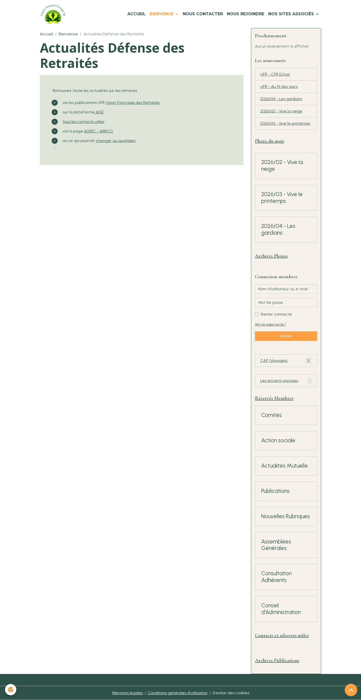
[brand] (54, 14)
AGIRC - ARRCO (98, 131)
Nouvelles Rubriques (285, 516)
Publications (275, 491)
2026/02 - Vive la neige (281, 111)
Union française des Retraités (133, 102)
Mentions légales (127, 692)
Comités (271, 415)
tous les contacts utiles (83, 121)
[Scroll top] (351, 690)
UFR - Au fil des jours (279, 86)
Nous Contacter (203, 14)
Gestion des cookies (230, 692)
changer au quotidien (116, 140)
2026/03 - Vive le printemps (285, 123)
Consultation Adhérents (276, 577)
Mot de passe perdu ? (270, 324)
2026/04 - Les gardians (281, 98)
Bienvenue (162, 14)
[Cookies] (10, 689)
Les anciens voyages (286, 381)
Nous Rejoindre (245, 14)
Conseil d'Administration (281, 609)
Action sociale (278, 440)
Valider (286, 336)
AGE (99, 112)
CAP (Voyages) (286, 361)
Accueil (136, 14)
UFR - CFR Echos (275, 74)
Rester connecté (276, 314)
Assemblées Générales (276, 545)
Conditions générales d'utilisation (178, 692)
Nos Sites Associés (291, 14)
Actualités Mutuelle (284, 466)
